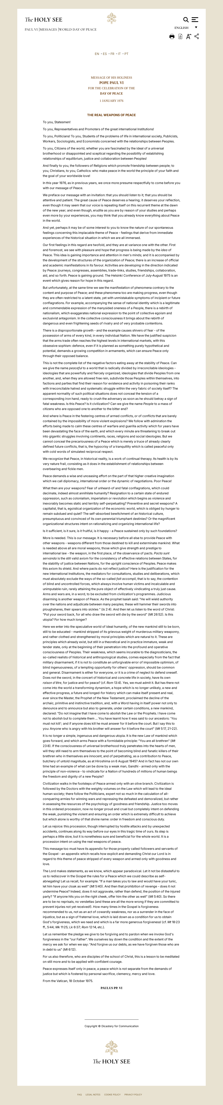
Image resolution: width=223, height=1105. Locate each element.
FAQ (79, 1094)
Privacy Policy (133, 1094)
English (183, 29)
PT (126, 54)
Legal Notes (93, 1094)
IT (119, 54)
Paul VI (31, 29)
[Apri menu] (194, 19)
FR (112, 54)
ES (105, 54)
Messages (49, 29)
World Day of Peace (78, 29)
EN (97, 54)
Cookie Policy (112, 1094)
